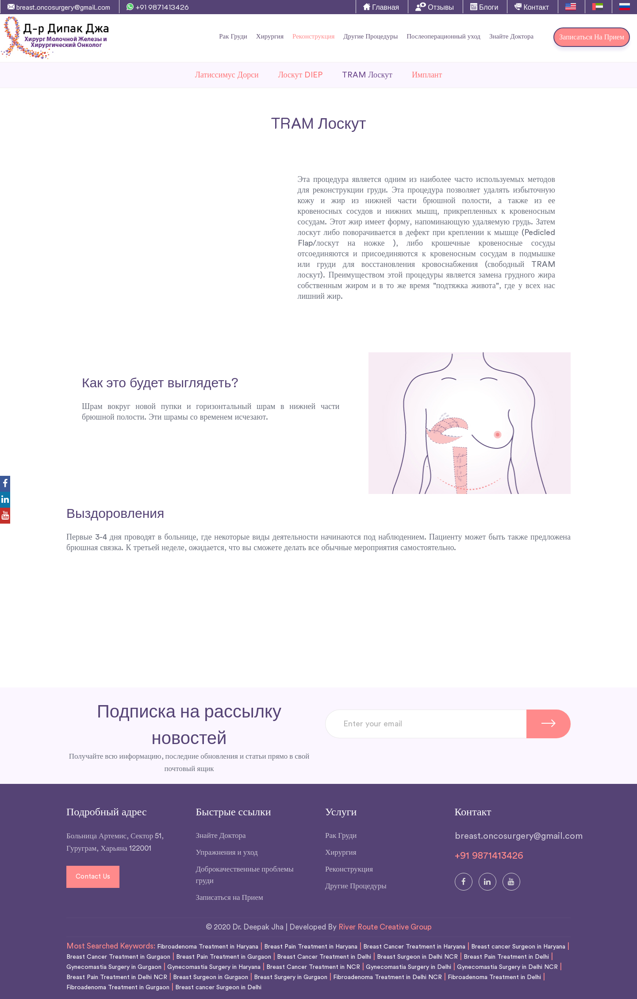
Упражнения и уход (227, 852)
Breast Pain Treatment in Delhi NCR (116, 977)
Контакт (531, 7)
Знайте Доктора (511, 36)
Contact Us (93, 876)
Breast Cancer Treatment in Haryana (414, 947)
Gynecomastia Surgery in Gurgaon (113, 967)
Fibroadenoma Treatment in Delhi (494, 977)
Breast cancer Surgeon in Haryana (518, 947)
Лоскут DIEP (300, 75)
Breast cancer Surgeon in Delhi (218, 987)
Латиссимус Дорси (227, 75)
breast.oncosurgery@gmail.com (59, 7)
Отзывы (434, 6)
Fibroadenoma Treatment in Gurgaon (117, 987)
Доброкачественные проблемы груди (245, 874)
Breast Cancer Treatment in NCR (313, 967)
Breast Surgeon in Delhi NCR (417, 957)
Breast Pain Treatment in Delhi (506, 957)
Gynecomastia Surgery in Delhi (408, 967)
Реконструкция (313, 36)
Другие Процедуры (370, 36)
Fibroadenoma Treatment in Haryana (207, 947)
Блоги (484, 7)
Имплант (427, 75)
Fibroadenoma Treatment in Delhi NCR (387, 977)
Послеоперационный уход (443, 36)
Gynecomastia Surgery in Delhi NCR (507, 967)
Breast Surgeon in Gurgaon (210, 977)
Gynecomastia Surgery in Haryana (214, 967)
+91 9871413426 (158, 7)
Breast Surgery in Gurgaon (290, 977)
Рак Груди (233, 36)
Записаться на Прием (591, 37)
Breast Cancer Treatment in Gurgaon (118, 957)
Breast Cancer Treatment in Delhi (324, 957)
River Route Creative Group (385, 927)
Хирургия (270, 36)
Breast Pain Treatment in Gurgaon (223, 957)
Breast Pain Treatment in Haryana (310, 947)
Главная (381, 7)
